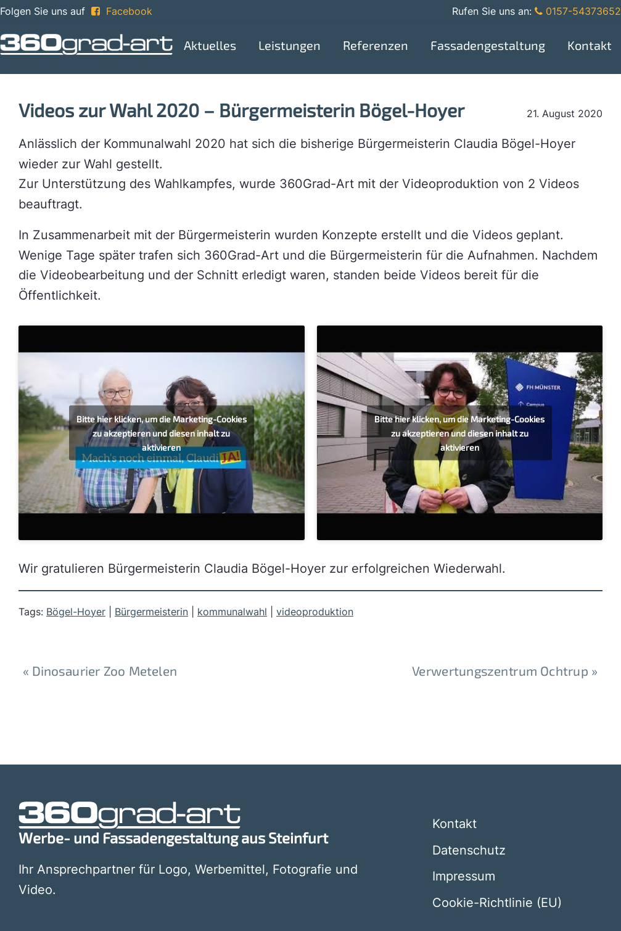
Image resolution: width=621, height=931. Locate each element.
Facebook (121, 11)
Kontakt (454, 823)
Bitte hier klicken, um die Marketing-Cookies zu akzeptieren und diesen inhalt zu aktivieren (161, 433)
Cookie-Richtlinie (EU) (497, 902)
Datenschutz (469, 850)
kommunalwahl (232, 611)
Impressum (463, 876)
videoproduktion (314, 611)
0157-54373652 (578, 11)
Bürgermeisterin (151, 611)
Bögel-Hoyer (75, 611)
